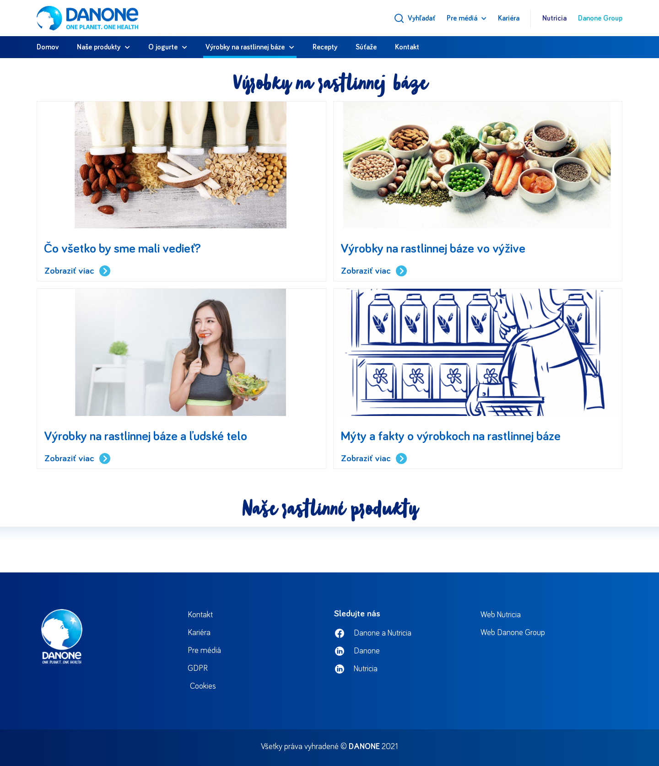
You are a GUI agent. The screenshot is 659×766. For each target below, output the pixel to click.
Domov (48, 47)
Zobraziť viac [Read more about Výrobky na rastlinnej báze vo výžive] (373, 271)
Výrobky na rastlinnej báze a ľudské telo (145, 436)
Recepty (325, 47)
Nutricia (554, 18)
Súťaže (366, 47)
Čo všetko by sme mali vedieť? (122, 249)
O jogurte (163, 47)
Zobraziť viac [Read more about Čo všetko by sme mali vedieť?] (77, 271)
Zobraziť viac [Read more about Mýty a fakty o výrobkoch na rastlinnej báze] (373, 459)
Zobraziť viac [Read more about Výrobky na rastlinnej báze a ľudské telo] (77, 459)
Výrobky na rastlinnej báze (245, 47)
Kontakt (407, 47)
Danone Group (600, 18)
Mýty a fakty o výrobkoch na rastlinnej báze (450, 436)
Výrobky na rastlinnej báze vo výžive (432, 249)
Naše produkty (98, 47)
